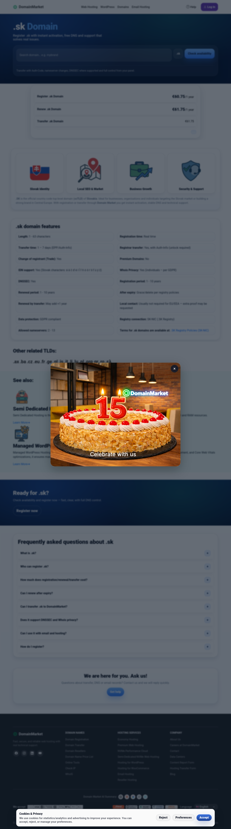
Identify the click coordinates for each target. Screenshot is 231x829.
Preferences (183, 817)
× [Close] (174, 368)
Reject (163, 817)
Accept (204, 817)
